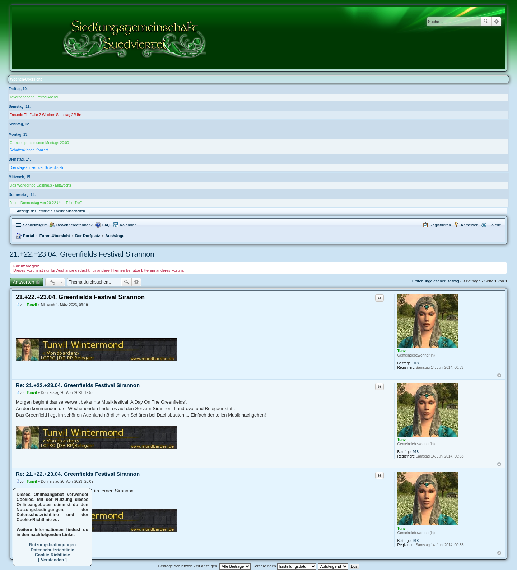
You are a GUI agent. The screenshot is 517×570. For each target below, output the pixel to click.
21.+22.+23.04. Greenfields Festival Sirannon (82, 254)
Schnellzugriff (35, 225)
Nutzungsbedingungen (52, 544)
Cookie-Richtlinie (52, 554)
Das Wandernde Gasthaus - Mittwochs (40, 185)
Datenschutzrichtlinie (52, 549)
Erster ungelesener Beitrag (435, 281)
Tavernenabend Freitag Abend (34, 97)
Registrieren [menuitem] (440, 225)
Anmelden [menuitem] (470, 225)
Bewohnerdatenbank (74, 225)
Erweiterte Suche (496, 21)
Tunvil (402, 351)
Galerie (495, 225)
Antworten (23, 282)
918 (416, 363)
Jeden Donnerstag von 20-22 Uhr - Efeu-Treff (46, 203)
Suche (486, 21)
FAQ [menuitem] (106, 225)
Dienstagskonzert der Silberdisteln (37, 168)
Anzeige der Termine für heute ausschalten (51, 211)
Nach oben (499, 375)
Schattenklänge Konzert (29, 150)
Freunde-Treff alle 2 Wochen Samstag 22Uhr (45, 115)
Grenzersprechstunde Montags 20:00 (39, 143)
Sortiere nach (284, 566)
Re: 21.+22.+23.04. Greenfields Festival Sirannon (78, 385)
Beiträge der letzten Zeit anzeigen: (204, 566)
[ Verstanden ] (52, 559)
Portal (28, 236)
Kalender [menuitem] (128, 225)
